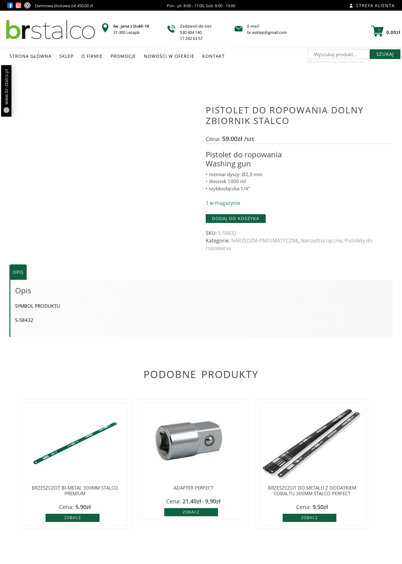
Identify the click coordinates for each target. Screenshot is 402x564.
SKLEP (66, 56)
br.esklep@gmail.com (267, 32)
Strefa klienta (372, 5)
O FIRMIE (92, 56)
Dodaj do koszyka (235, 218)
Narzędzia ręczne (321, 240)
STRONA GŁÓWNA (30, 56)
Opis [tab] (18, 272)
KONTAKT (213, 56)
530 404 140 (191, 32)
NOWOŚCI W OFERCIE (169, 56)
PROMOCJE (123, 56)
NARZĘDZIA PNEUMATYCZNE (264, 240)
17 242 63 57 (191, 38)
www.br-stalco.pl (6, 91)
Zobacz (72, 517)
